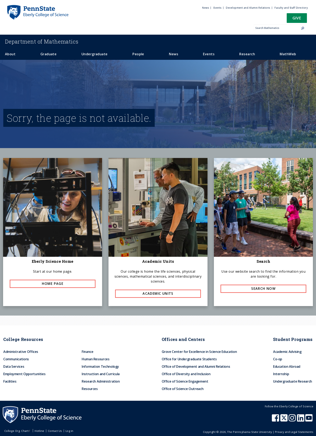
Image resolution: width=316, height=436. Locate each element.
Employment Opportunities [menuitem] (24, 374)
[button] (297, 19)
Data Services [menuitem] (13, 366)
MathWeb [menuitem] (288, 54)
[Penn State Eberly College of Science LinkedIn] (301, 420)
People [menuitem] (138, 54)
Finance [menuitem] (87, 351)
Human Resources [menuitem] (96, 359)
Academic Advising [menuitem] (287, 351)
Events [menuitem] (217, 7)
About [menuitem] (10, 54)
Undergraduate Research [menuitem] (292, 381)
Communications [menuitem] (16, 359)
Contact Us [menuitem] (55, 431)
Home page (53, 283)
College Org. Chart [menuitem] (17, 431)
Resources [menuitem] (90, 389)
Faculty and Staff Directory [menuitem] (291, 7)
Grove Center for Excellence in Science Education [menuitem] (199, 351)
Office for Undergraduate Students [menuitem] (189, 359)
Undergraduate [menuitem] (94, 54)
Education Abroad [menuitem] (286, 366)
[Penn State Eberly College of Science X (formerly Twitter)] (284, 420)
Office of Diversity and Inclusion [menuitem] (186, 374)
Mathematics (41, 41)
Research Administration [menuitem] (101, 381)
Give (296, 17)
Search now (263, 288)
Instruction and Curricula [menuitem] (101, 374)
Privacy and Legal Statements (294, 432)
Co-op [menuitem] (277, 359)
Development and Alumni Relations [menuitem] (248, 7)
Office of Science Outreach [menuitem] (183, 389)
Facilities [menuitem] (9, 381)
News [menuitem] (205, 7)
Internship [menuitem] (281, 374)
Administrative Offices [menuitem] (20, 351)
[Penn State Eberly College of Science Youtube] (309, 420)
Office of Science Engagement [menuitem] (185, 381)
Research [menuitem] (247, 54)
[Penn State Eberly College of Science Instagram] (293, 420)
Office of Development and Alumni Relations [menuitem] (196, 366)
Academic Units (158, 293)
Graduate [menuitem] (48, 54)
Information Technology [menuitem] (100, 366)
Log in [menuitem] (69, 431)
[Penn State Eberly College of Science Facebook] (276, 420)
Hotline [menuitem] (39, 431)
